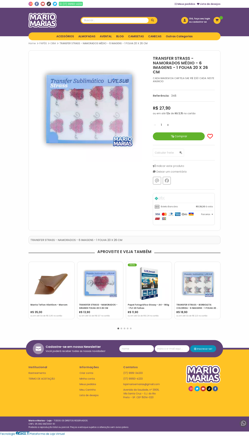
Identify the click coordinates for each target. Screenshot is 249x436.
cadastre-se (199, 21)
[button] (118, 328)
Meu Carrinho (88, 389)
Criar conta (86, 373)
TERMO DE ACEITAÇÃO (42, 378)
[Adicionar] (168, 125)
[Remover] (155, 125)
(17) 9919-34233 (133, 373)
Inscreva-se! (203, 349)
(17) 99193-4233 (133, 378)
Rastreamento (37, 373)
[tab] (184, 199)
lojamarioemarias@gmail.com (141, 384)
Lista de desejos (208, 4)
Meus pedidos (184, 4)
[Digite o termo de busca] (115, 20)
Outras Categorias (179, 36)
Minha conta (87, 378)
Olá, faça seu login (199, 18)
